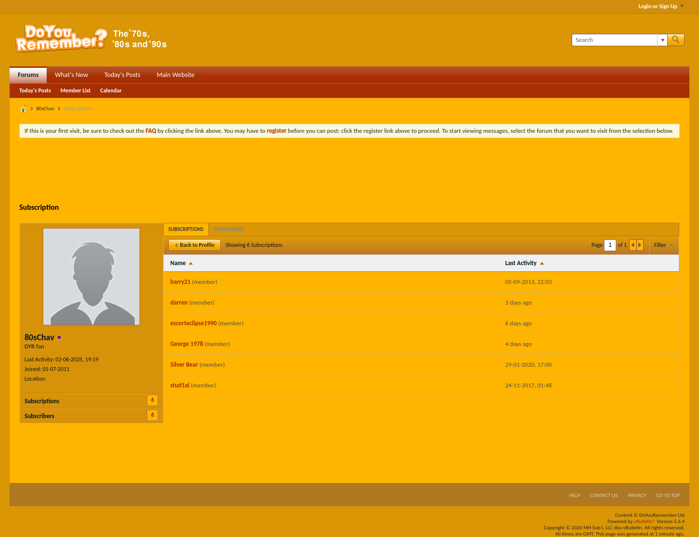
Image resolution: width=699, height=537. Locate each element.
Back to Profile (195, 245)
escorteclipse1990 (193, 323)
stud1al (180, 385)
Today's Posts (122, 75)
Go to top (668, 495)
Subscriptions (42, 401)
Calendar (110, 90)
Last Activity (520, 263)
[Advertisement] (350, 171)
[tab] (186, 229)
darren (179, 302)
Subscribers (39, 416)
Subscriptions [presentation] (185, 229)
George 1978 (186, 343)
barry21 (180, 281)
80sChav (45, 108)
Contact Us (604, 495)
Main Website (176, 75)
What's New (71, 75)
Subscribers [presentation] (229, 229)
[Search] (619, 40)
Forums (28, 75)
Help (574, 495)
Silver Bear (184, 364)
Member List (76, 90)
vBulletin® (645, 521)
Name (178, 263)
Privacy (637, 495)
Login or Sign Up (661, 6)
